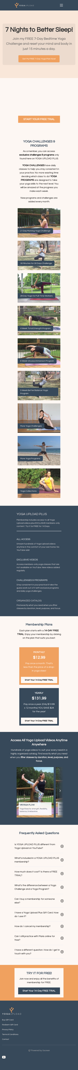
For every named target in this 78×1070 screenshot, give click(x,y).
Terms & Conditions (10, 1034)
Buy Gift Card (7, 1020)
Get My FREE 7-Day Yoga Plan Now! (39, 59)
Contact (5, 1039)
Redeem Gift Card (10, 1025)
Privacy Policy (7, 1030)
